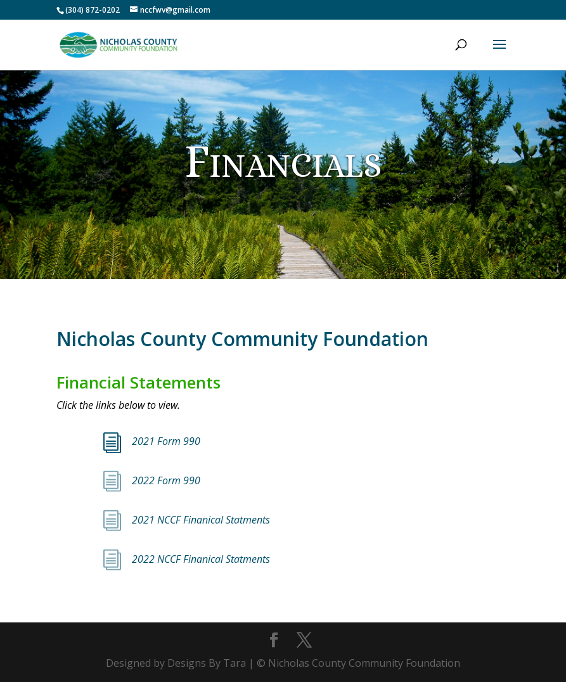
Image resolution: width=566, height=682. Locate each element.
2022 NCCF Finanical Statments (202, 559)
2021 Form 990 (166, 441)
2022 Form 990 (166, 480)
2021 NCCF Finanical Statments (202, 520)
